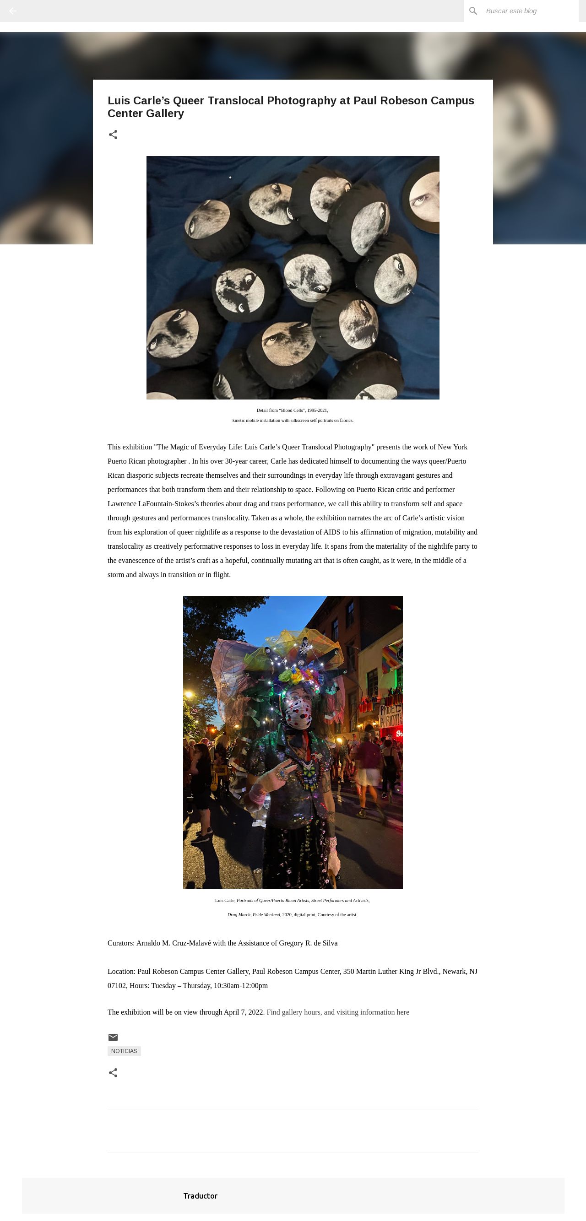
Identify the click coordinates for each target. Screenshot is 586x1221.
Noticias (124, 1051)
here (402, 1012)
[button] (113, 135)
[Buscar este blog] (531, 11)
